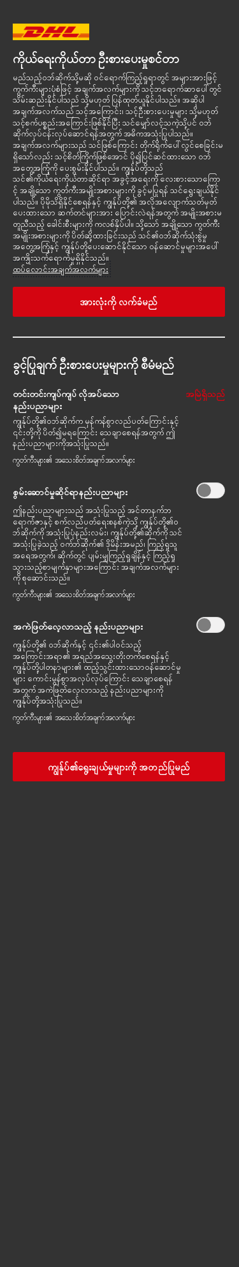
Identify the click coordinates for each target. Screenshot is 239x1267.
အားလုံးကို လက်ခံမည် (118, 301)
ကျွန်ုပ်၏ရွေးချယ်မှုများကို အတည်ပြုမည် (119, 766)
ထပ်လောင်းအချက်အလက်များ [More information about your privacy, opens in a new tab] (60, 269)
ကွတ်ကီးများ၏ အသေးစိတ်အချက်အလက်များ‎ (74, 459)
